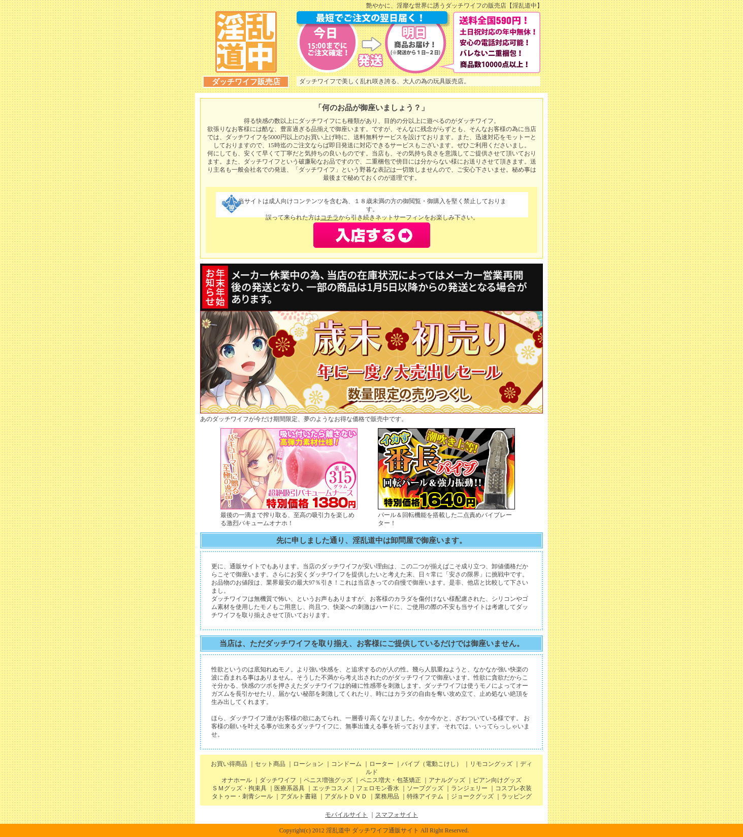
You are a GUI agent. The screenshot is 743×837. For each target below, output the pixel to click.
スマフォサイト (396, 814)
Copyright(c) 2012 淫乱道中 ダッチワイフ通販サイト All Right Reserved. (374, 830)
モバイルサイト (346, 814)
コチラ (329, 217)
